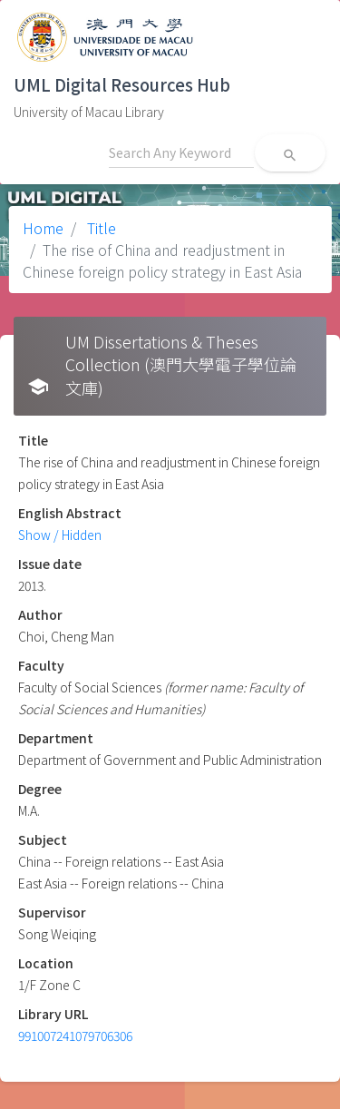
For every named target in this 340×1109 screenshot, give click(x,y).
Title (99, 228)
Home (43, 228)
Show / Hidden (60, 534)
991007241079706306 (75, 1035)
